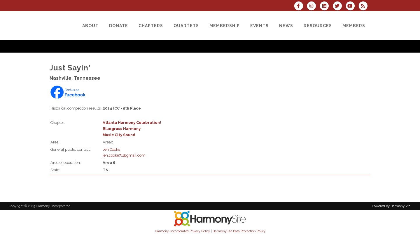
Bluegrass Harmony (122, 128)
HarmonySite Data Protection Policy (239, 231)
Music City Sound (119, 135)
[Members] (353, 25)
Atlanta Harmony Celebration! (132, 122)
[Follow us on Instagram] (313, 6)
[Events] (259, 25)
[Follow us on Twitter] (338, 6)
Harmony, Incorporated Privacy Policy (182, 231)
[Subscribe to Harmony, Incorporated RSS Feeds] (364, 6)
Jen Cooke (111, 149)
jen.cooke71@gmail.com (124, 155)
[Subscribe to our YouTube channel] (352, 6)
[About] (90, 25)
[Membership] (224, 25)
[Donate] (118, 25)
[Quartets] (186, 25)
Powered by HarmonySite (391, 206)
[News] (286, 25)
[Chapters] (150, 25)
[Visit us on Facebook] (300, 6)
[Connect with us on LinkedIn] (326, 6)
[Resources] (317, 25)
